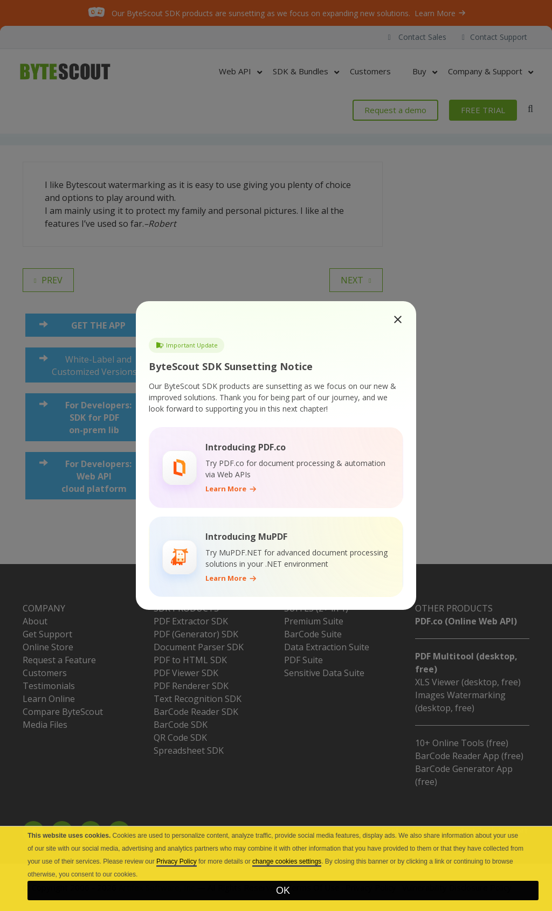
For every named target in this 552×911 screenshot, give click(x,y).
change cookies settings (286, 861)
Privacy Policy (176, 861)
